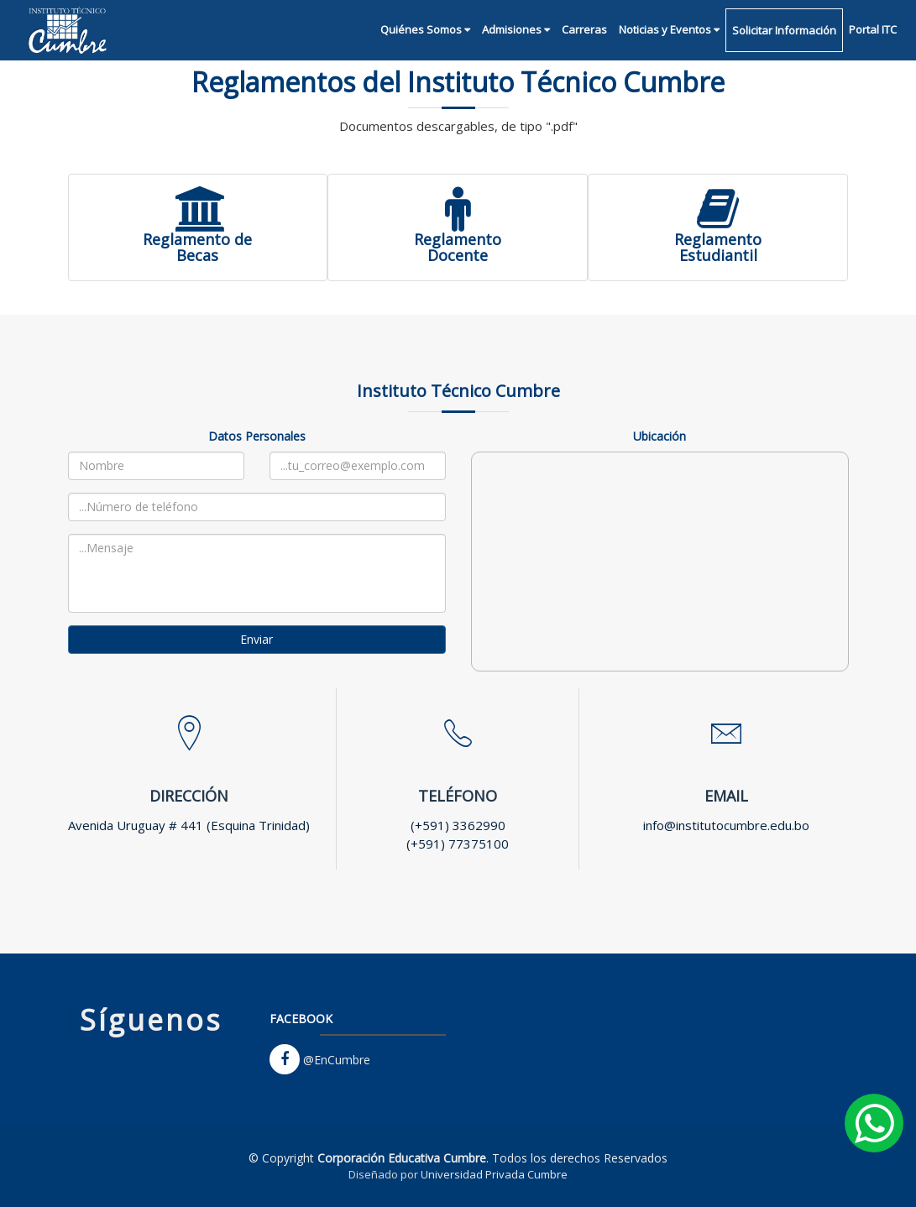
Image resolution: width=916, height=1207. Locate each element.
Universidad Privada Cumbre (494, 1174)
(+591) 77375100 (457, 843)
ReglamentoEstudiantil (718, 237)
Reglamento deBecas (197, 237)
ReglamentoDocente (457, 237)
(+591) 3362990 (458, 825)
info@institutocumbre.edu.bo (726, 825)
